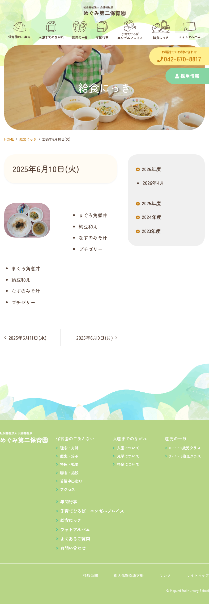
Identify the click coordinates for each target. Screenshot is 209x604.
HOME (9, 139)
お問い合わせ (73, 548)
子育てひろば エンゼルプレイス (92, 511)
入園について (128, 447)
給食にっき (28, 139)
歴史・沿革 (69, 456)
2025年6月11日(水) (27, 337)
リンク (165, 575)
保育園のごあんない (75, 438)
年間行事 (68, 501)
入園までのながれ (130, 438)
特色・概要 (69, 464)
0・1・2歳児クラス (185, 447)
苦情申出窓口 (71, 481)
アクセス (67, 489)
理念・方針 (69, 447)
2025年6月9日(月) (94, 337)
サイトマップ (198, 575)
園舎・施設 (69, 472)
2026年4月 (152, 183)
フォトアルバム (75, 529)
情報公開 (90, 575)
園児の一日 (175, 438)
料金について (128, 464)
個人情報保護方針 (129, 575)
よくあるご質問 (75, 538)
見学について (128, 456)
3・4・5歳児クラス (185, 456)
